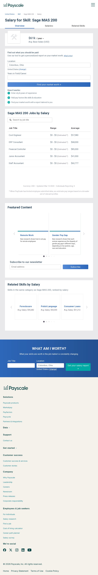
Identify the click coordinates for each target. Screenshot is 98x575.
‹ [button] (14, 233)
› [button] (84, 233)
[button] (19, 25)
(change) (22, 69)
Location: (12, 61)
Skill (19, 14)
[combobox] (49, 65)
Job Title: (11, 361)
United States (10, 14)
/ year (39, 38)
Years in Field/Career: (17, 73)
